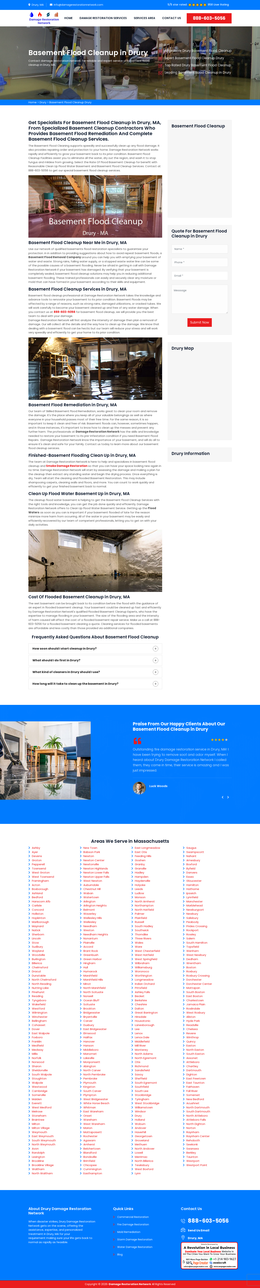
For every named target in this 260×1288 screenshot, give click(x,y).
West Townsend (43, 877)
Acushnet (192, 1103)
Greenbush (90, 955)
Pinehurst (38, 992)
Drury (43, 102)
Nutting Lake (40, 988)
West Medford (41, 1107)
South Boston (195, 992)
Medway (37, 1050)
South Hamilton (196, 943)
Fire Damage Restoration (133, 1224)
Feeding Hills (143, 856)
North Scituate (93, 992)
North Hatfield (144, 910)
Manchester (194, 901)
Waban (88, 893)
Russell (139, 922)
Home (68, 18)
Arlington (89, 901)
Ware (138, 947)
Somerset (193, 1095)
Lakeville (88, 1058)
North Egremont (145, 1058)
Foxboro (37, 1037)
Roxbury (191, 971)
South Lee (141, 1091)
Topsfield (192, 947)
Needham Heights (95, 934)
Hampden (141, 877)
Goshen (140, 860)
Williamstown (144, 1107)
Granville (140, 868)
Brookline (38, 1161)
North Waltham (42, 1173)
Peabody (192, 922)
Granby (140, 864)
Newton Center (93, 860)
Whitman (89, 1107)
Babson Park (91, 852)
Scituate (89, 1004)
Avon (35, 1149)
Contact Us (171, 18)
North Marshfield (94, 988)
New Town (90, 848)
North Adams (144, 1054)
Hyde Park (193, 1021)
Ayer (35, 852)
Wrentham (193, 963)
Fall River (192, 1091)
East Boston (194, 996)
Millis (35, 1054)
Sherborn (38, 934)
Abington (89, 1066)
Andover (140, 1128)
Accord (88, 947)
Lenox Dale (142, 1037)
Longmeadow (144, 980)
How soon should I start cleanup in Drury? (64, 648)
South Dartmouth (198, 1111)
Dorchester (194, 980)
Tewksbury (142, 1165)
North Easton (195, 1050)
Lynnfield (192, 897)
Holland (140, 1120)
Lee (137, 1029)
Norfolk (36, 1058)
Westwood (39, 1087)
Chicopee (90, 1165)
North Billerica (144, 1161)
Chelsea (192, 1029)
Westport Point (196, 1165)
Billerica (37, 963)
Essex (190, 877)
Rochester (90, 1136)
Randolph (38, 1153)
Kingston (89, 1087)
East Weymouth (43, 1136)
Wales (139, 943)
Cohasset (38, 1025)
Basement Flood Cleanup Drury (70, 102)
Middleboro (91, 1050)
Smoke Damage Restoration (66, 466)
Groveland (142, 1140)
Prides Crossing (196, 926)
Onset (87, 1116)
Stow (35, 943)
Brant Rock (90, 951)
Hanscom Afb (41, 901)
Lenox (139, 1033)
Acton (36, 885)
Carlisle (37, 905)
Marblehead (194, 905)
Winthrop (192, 1037)
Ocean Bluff (91, 1000)
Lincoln (36, 938)
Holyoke (140, 885)
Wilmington (39, 1012)
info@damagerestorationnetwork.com (76, 5)
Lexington (38, 1157)
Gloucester (194, 881)
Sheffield (141, 1078)
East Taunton (195, 1083)
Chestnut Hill (92, 889)
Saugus (191, 848)
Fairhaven (192, 1087)
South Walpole (42, 1074)
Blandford (90, 1153)
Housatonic (142, 1021)
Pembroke (90, 1078)
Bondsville (90, 1157)
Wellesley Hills (92, 918)
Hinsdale (140, 1017)
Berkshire (141, 1000)
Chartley (192, 1066)
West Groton (41, 872)
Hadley (139, 872)
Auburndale (91, 885)
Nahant (191, 856)
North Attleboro (197, 1116)
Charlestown (195, 1000)
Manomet (90, 1054)
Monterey (141, 1050)
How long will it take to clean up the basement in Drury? (75, 684)
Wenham (192, 951)
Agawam (89, 1140)
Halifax (87, 1037)
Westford (38, 1008)
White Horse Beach (96, 1103)
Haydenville (142, 881)
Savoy (139, 1074)
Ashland (37, 893)
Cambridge (39, 1091)
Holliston (37, 914)
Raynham (192, 1132)
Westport (193, 1161)
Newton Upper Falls (96, 877)
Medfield (38, 1045)
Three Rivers (143, 938)
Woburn (140, 1124)
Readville (192, 1025)
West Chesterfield (147, 951)
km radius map (200, 394)
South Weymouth (44, 1140)
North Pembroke (94, 1074)
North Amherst (145, 901)
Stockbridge (143, 1095)
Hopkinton (39, 918)
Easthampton (92, 1173)
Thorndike (141, 934)
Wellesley (89, 922)
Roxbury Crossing (198, 975)
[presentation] (222, 797)
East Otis (141, 852)
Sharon (36, 1066)
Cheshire (141, 1004)
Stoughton (39, 1078)
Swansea (192, 1149)
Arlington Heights (95, 905)
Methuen (141, 1144)
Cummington (92, 1169)
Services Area (144, 18)
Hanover (89, 1041)
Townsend (39, 868)
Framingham (40, 881)
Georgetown (143, 1136)
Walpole (37, 1083)
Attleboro (193, 1062)
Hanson (88, 1045)
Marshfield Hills (93, 980)
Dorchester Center (199, 984)
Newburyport (195, 910)
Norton (191, 1128)
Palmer (139, 914)
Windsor (140, 1111)
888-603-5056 (209, 18)
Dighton (191, 1074)
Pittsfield (141, 988)
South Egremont (146, 1083)
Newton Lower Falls (96, 872)
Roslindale (193, 1008)
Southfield (142, 1087)
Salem (190, 938)
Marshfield (90, 975)
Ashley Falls (142, 992)
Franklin (37, 1041)
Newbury (192, 914)
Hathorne (192, 889)
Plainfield (141, 918)
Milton (36, 1124)
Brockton (89, 1008)
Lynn (138, 1173)
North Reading (41, 984)
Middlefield (142, 1041)
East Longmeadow (147, 848)
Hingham (89, 963)
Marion (87, 1128)
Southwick (142, 930)
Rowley (191, 934)
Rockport (192, 930)
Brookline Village (43, 1165)
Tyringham (142, 1099)
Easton (191, 1045)
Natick (36, 930)
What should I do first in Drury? (56, 660)
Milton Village (41, 1128)
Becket (139, 996)
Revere (191, 1033)
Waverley (89, 914)
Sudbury (37, 947)
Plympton (89, 1095)
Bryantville (90, 1017)
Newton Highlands (95, 868)
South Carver (92, 1091)
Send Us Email (198, 1230)
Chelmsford (40, 967)
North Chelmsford (44, 980)
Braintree (38, 1120)
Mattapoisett (92, 1132)
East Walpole (41, 1033)
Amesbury (193, 860)
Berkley (191, 1153)
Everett (37, 1103)
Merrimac (141, 1157)
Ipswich (191, 893)
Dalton (139, 1008)
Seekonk (192, 1144)
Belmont (89, 910)
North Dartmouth (198, 1107)
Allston (191, 1017)
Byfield (190, 868)
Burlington (38, 959)
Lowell (139, 1153)
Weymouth (39, 1132)
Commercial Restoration (133, 1217)
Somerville (39, 1095)
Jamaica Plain (195, 1004)
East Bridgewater (95, 1029)
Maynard (38, 926)
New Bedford (195, 1099)
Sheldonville (40, 1070)
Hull (85, 967)
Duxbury (88, 1025)
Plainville (89, 943)
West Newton (92, 881)
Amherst (89, 1144)
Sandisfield (142, 1070)
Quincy (191, 1041)
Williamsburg (143, 967)
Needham (90, 926)
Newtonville (91, 864)
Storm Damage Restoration (134, 1239)
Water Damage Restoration (134, 1247)
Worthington (143, 975)
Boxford (191, 864)
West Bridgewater (95, 1099)
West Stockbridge (147, 1103)
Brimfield (89, 1161)
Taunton (192, 1157)
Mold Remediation (128, 1232)
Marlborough (40, 922)
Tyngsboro (39, 1000)
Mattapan (193, 988)
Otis (137, 1062)
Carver (88, 1021)
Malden (37, 1099)
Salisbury (192, 918)
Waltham (38, 1169)
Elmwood (89, 1033)
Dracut (36, 971)
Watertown (91, 897)
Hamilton (192, 885)
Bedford (37, 897)
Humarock (90, 971)
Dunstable (39, 975)
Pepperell (38, 864)
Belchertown (91, 1149)
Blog (120, 1254)
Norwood (38, 1062)
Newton (88, 856)
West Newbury (196, 955)
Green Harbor (92, 959)
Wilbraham (142, 963)
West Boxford (144, 1169)
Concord (38, 910)
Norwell (88, 996)
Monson (140, 897)
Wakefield (38, 1004)
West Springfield (146, 959)
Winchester (39, 1017)
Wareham (90, 1120)
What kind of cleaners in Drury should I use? (66, 672)
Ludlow (139, 893)
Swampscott (195, 852)
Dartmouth (193, 1070)
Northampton (144, 905)
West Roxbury (195, 1012)
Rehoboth (193, 1140)
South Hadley (144, 926)
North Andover (144, 1149)
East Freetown (196, 1078)
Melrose (37, 1111)
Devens (37, 856)
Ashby (36, 848)
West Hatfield (144, 955)
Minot (87, 984)
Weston (88, 930)
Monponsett (91, 1062)
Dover (36, 1029)
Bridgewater (91, 1012)
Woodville (38, 955)
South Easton (195, 1054)
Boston (191, 967)
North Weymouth (43, 1144)
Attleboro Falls (196, 1120)
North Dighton (195, 1124)
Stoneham (39, 1116)
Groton (37, 860)
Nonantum (90, 938)
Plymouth (89, 1083)
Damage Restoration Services (103, 18)
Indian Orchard (145, 984)
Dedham (192, 959)
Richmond (141, 1066)
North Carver (92, 1070)
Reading (37, 996)
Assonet (192, 1058)
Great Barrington (146, 1012)
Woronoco (142, 971)
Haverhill (140, 1132)
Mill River (140, 1045)
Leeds (139, 889)
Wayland (38, 951)
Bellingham (39, 1021)
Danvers (191, 872)
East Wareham (93, 1111)
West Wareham (94, 1124)
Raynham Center (198, 1136)
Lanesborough (144, 1025)
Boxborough (40, 889)
